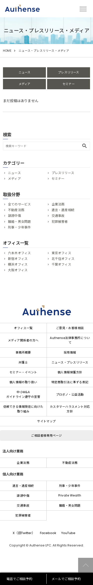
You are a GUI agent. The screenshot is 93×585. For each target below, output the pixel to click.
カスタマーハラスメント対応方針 (70, 409)
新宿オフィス (18, 258)
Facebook (48, 533)
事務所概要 (23, 352)
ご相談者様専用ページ (46, 435)
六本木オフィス (19, 253)
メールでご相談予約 (66, 579)
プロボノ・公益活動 (70, 394)
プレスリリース (68, 72)
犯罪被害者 (60, 221)
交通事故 (58, 215)
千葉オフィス (61, 264)
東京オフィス (61, 253)
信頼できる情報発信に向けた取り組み (23, 409)
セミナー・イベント (23, 372)
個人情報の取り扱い (23, 382)
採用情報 (70, 352)
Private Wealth (69, 495)
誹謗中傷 (14, 215)
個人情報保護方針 (70, 372)
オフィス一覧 (23, 328)
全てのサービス (19, 204)
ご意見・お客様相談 (70, 328)
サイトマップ (46, 421)
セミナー (68, 84)
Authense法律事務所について (70, 340)
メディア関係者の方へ (23, 340)
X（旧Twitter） (24, 533)
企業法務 (58, 204)
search (85, 146)
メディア (25, 84)
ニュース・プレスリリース (70, 362)
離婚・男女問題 (19, 221)
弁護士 (23, 362)
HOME (7, 51)
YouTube (68, 533)
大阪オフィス (18, 270)
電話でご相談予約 (19, 579)
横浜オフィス (18, 264)
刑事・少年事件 (19, 227)
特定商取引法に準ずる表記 (70, 382)
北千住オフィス (63, 258)
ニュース (25, 72)
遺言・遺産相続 (63, 210)
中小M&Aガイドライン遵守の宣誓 (23, 394)
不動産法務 (16, 210)
